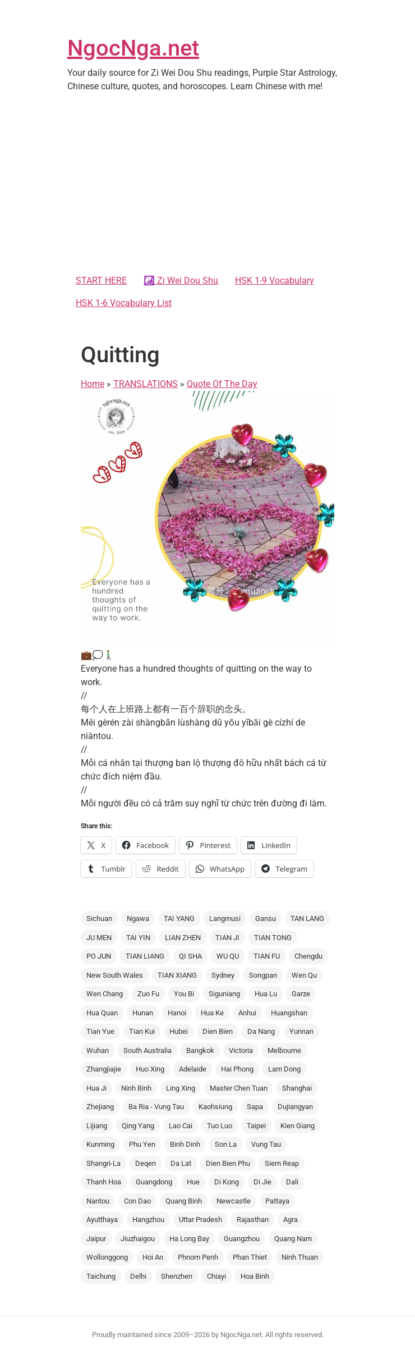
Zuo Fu (148, 994)
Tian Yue (100, 1031)
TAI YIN (138, 937)
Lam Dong (284, 1069)
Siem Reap (282, 1163)
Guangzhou (242, 1238)
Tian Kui (142, 1031)
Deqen (145, 1163)
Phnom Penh (198, 1257)
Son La (226, 1144)
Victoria (241, 1050)
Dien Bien (217, 1031)
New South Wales (114, 975)
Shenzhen (176, 1276)
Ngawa (138, 918)
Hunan (142, 1013)
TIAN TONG (273, 937)
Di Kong (226, 1182)
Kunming (100, 1144)
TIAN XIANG (177, 975)
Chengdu (308, 956)
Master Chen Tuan (239, 1088)
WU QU (227, 956)
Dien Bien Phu (228, 1163)
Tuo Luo (219, 1126)
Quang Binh (183, 1201)
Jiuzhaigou (138, 1238)
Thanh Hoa (103, 1182)
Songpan (263, 975)
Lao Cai (180, 1126)
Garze (301, 994)
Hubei (178, 1031)
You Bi (184, 994)
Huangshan (289, 1013)
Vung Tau (266, 1144)
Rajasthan (253, 1219)
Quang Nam (293, 1238)
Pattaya (277, 1201)
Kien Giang (297, 1126)
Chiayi (216, 1276)
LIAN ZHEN (183, 937)
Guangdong (154, 1182)
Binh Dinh (185, 1144)
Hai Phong (237, 1069)
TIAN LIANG (145, 956)
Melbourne (284, 1050)
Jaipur (96, 1238)
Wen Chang (104, 994)
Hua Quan (102, 1013)
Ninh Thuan (300, 1257)
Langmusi (225, 918)
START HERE (101, 280)
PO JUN (98, 956)
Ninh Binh (136, 1088)
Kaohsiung (215, 1106)
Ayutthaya (102, 1219)
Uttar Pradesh (200, 1219)
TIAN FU (266, 956)
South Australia (147, 1050)
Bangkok (200, 1050)
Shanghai (297, 1088)
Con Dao (137, 1201)
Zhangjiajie (103, 1069)
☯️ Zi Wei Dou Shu (181, 280)
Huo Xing (150, 1069)
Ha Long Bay (189, 1238)
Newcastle (233, 1201)
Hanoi (177, 1013)
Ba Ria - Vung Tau (156, 1106)
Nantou (97, 1201)
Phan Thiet (250, 1257)
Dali (292, 1182)
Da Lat (180, 1163)
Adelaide (192, 1069)
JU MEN (99, 937)
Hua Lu (266, 994)
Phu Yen (142, 1144)
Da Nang (261, 1031)
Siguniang (224, 994)
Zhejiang (100, 1106)
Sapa (255, 1106)
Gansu (265, 918)
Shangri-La (103, 1163)
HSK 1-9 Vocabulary (274, 280)
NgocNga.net (133, 48)
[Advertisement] (207, 185)
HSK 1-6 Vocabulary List (124, 303)
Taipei (256, 1126)
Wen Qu (304, 975)
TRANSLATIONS (145, 384)
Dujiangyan (295, 1106)
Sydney (222, 975)
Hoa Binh (255, 1276)
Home (92, 384)
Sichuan (99, 918)
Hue (193, 1182)
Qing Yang (138, 1126)
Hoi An (152, 1257)
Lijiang (96, 1126)
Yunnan (301, 1031)
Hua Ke (212, 1013)
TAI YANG (179, 918)
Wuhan (97, 1050)
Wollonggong (107, 1257)
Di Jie (262, 1182)
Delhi (138, 1276)
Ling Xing (180, 1088)
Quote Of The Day (222, 384)
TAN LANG (307, 918)
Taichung (101, 1276)
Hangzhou (148, 1219)
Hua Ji (96, 1088)
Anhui (247, 1013)
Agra (290, 1219)
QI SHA (190, 956)
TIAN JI (227, 937)
